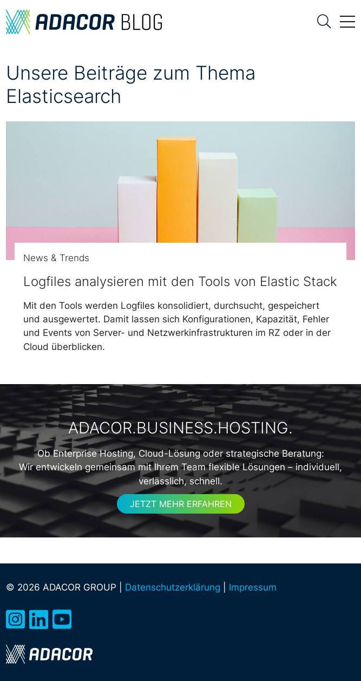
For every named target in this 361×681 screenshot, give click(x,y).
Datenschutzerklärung (172, 587)
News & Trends (56, 257)
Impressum (253, 587)
